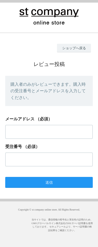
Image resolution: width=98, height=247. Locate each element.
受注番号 (13, 146)
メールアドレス (19, 119)
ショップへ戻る (74, 48)
